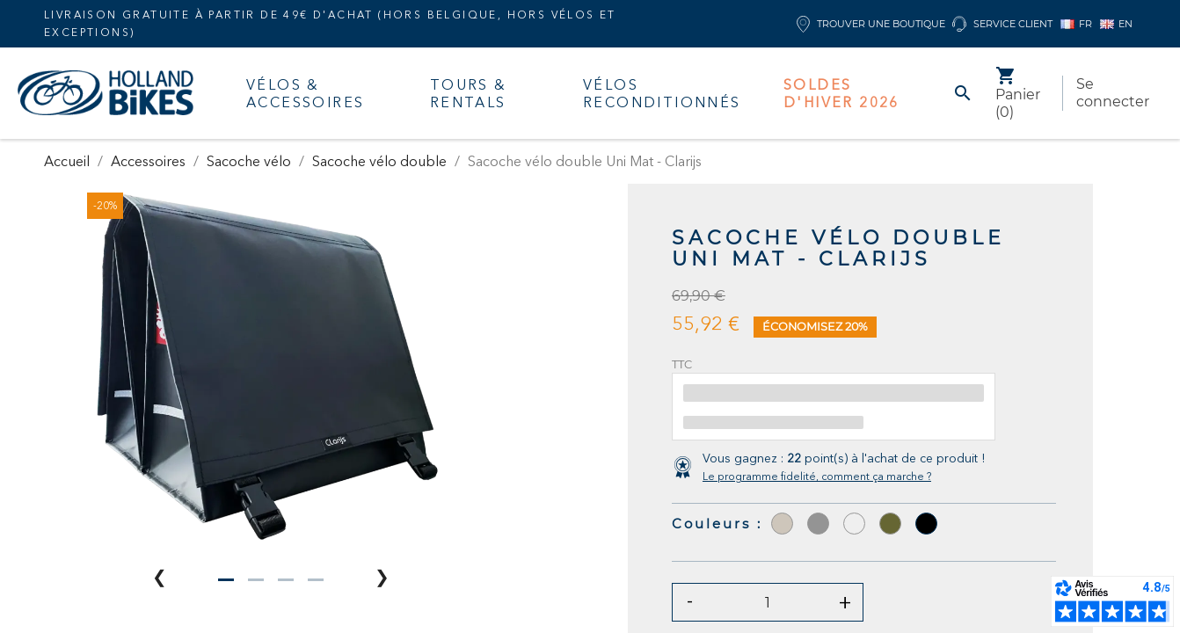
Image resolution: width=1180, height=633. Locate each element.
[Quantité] (767, 602)
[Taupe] (782, 524)
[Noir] (926, 524)
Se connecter (1112, 93)
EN (1116, 24)
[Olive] (890, 524)
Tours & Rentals (468, 93)
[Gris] (818, 524)
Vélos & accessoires (305, 93)
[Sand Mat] (854, 524)
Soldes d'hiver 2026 (841, 93)
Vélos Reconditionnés (662, 93)
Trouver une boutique (871, 24)
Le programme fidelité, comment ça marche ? (817, 476)
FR (1076, 24)
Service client (1002, 24)
